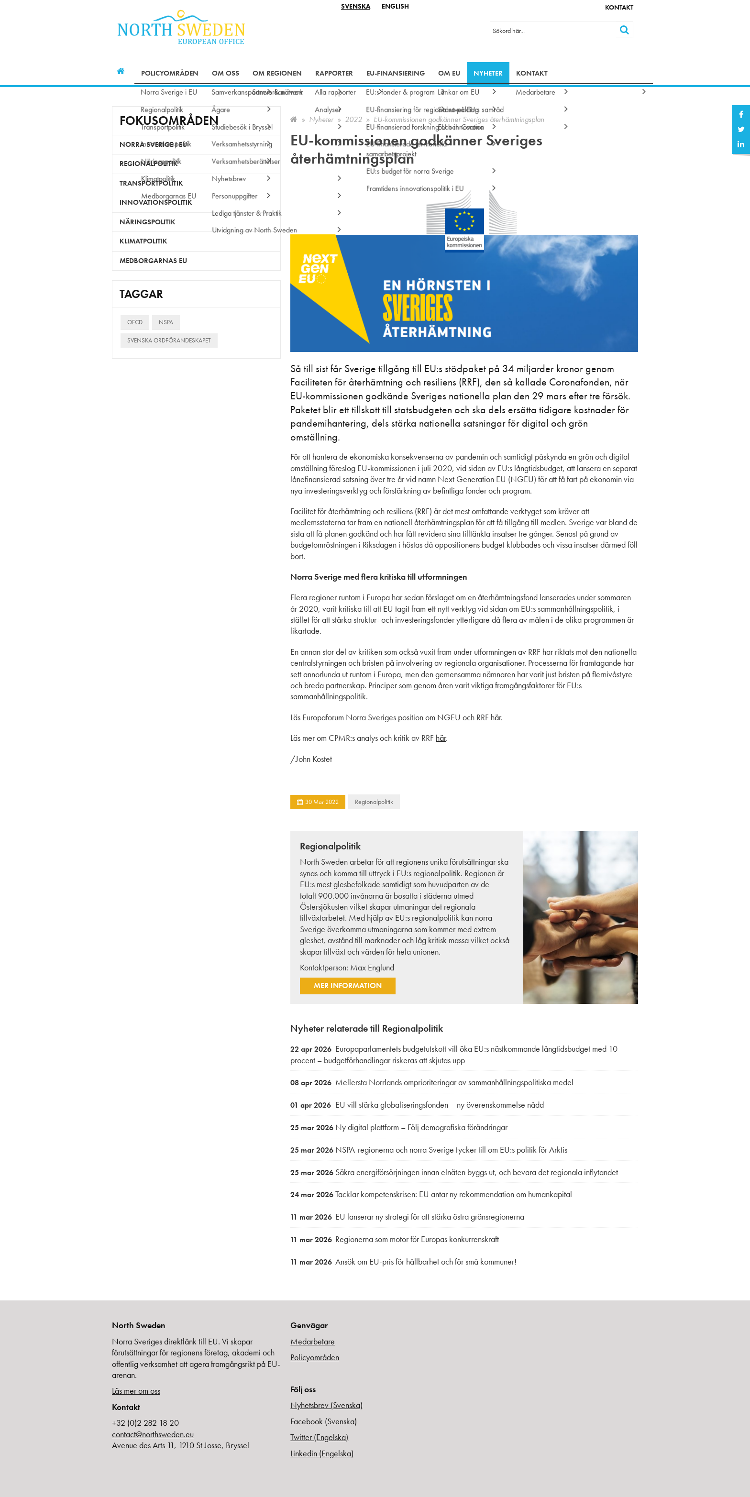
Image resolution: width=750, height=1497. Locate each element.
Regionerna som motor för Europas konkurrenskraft (394, 1238)
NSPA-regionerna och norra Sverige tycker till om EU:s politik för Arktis (428, 1149)
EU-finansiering (395, 73)
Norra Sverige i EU (153, 144)
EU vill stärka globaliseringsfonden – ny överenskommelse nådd (417, 1104)
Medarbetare (312, 1341)
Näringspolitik (148, 222)
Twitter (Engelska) (319, 1436)
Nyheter (488, 73)
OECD (135, 322)
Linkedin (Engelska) (321, 1453)
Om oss (225, 73)
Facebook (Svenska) (323, 1421)
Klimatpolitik (143, 241)
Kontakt (619, 7)
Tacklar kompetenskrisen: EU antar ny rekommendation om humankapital (431, 1194)
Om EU (449, 73)
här (496, 717)
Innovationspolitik (156, 202)
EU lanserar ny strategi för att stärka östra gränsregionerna (407, 1216)
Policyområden (170, 73)
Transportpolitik (151, 183)
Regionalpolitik (374, 801)
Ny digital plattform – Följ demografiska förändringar (398, 1127)
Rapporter (334, 73)
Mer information (348, 985)
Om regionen (277, 73)
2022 (353, 119)
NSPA (166, 322)
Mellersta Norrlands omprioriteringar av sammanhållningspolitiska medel (432, 1082)
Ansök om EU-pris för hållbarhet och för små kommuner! (403, 1261)
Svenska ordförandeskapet (169, 340)
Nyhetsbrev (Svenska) (326, 1404)
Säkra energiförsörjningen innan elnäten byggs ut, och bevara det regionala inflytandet (454, 1172)
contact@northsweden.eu (153, 1434)
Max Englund (372, 967)
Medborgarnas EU (153, 260)
